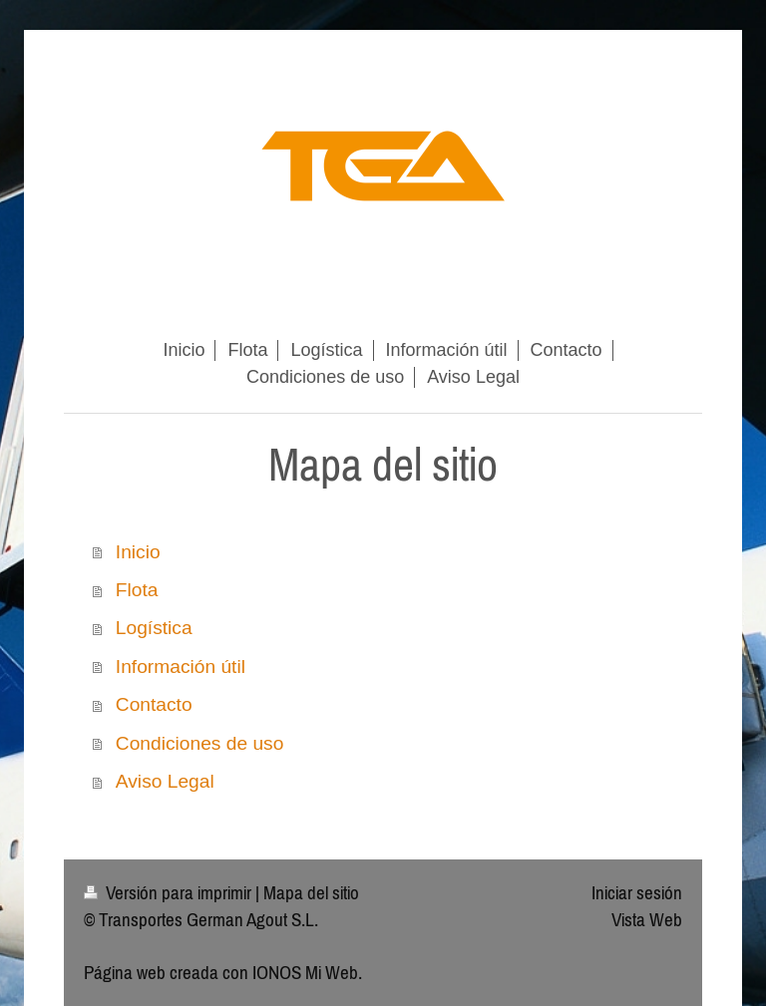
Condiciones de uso (200, 743)
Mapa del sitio (311, 892)
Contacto (154, 704)
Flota (137, 589)
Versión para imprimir (169, 892)
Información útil (180, 666)
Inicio (138, 551)
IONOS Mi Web (305, 972)
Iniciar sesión (636, 892)
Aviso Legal (165, 781)
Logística (154, 627)
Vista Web (646, 919)
